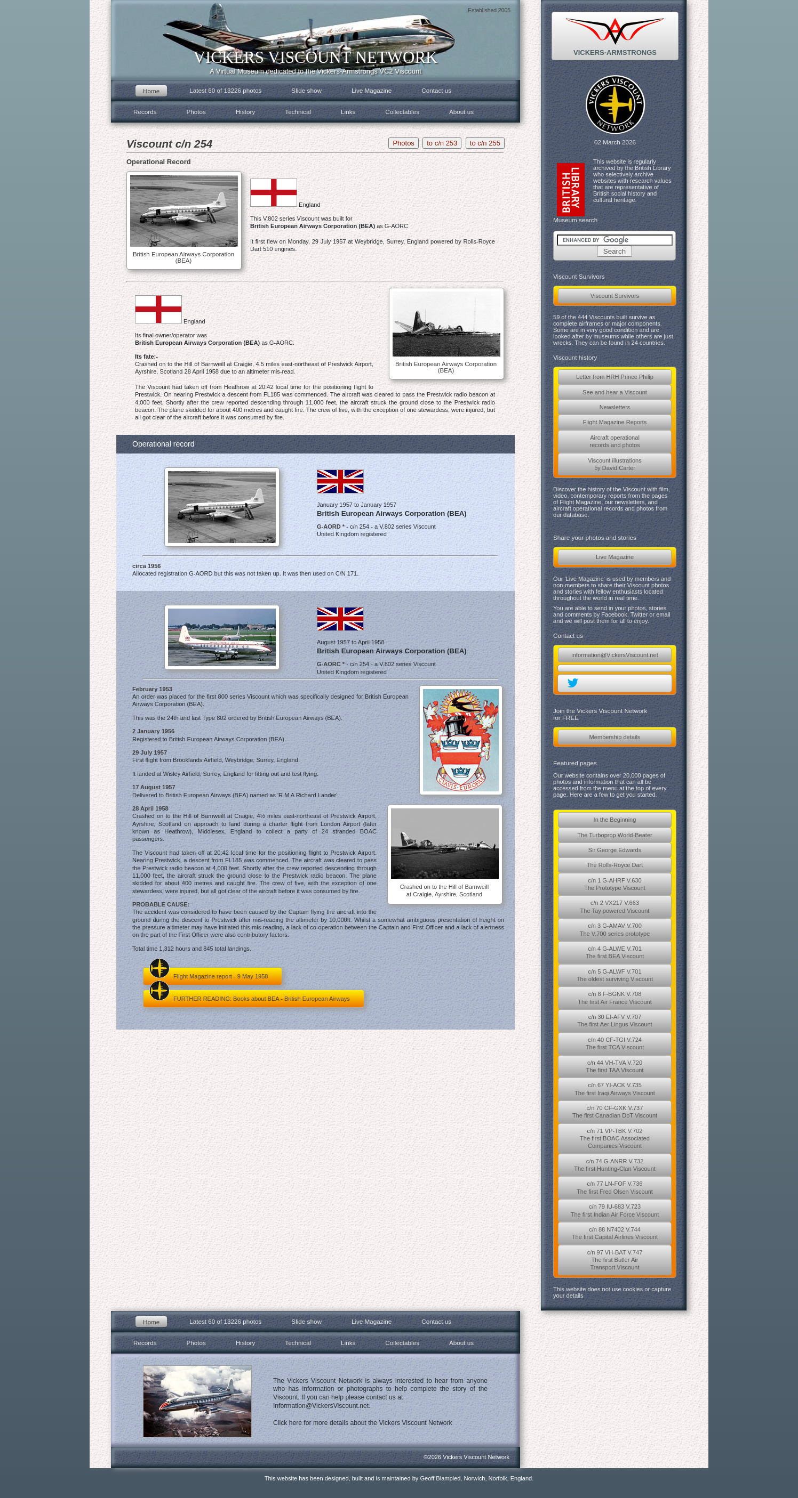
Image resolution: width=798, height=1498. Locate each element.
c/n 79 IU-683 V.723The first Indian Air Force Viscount (615, 1210)
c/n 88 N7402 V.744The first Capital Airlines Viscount (615, 1233)
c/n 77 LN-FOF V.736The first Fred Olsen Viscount (615, 1187)
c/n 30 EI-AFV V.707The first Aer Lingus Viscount (614, 1020)
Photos (196, 111)
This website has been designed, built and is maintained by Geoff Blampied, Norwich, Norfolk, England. (399, 1478)
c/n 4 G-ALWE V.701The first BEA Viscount (615, 952)
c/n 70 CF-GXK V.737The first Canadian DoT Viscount (614, 1112)
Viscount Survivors (614, 296)
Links (348, 111)
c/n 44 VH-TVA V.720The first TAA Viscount (614, 1066)
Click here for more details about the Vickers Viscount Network (362, 1423)
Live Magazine (615, 557)
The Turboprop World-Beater (614, 835)
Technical (298, 111)
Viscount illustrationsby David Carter (615, 464)
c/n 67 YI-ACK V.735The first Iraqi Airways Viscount (614, 1089)
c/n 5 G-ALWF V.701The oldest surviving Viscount (615, 975)
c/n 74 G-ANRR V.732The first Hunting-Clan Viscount (615, 1165)
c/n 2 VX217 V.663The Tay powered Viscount (615, 906)
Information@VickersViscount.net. (322, 1406)
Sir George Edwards (614, 850)
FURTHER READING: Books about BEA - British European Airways (249, 996)
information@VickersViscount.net (614, 655)
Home (151, 90)
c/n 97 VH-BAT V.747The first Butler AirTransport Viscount (615, 1260)
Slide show (306, 90)
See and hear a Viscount (614, 392)
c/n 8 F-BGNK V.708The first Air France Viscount (615, 998)
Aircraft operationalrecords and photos (614, 441)
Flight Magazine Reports (615, 422)
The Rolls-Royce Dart (615, 865)
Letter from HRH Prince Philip (614, 377)
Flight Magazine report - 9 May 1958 (208, 973)
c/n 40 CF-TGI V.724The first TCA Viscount (615, 1043)
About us (461, 111)
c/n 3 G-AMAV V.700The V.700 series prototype (615, 929)
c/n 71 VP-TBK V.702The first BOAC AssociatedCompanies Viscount (615, 1138)
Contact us (436, 90)
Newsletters (615, 407)
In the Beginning (615, 819)
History (245, 111)
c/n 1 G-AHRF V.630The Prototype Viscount (614, 884)
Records (145, 111)
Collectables (402, 111)
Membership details (615, 737)
